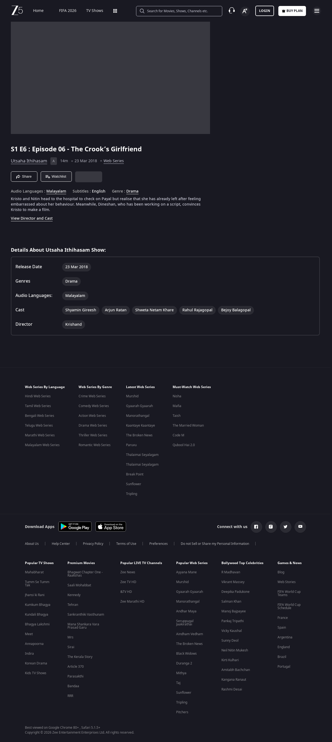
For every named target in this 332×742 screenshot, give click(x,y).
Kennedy (73, 595)
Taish (176, 415)
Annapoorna (34, 643)
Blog (281, 572)
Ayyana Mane (186, 572)
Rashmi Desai (231, 689)
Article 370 (75, 666)
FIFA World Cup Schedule (289, 606)
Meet (29, 634)
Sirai (70, 647)
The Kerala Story (79, 656)
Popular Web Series (192, 563)
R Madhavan (230, 572)
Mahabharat (34, 572)
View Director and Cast (32, 218)
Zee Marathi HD (132, 601)
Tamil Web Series (38, 406)
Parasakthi (75, 676)
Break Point (134, 474)
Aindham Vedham (189, 634)
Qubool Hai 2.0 (184, 445)
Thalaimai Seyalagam (142, 454)
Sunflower (133, 484)
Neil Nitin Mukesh (234, 650)
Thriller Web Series (93, 435)
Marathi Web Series (40, 435)
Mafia (177, 406)
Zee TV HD (128, 582)
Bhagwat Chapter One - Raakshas (85, 574)
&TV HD (126, 591)
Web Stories (287, 582)
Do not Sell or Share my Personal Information (215, 543)
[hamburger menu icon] (316, 11)
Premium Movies (81, 563)
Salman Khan (231, 601)
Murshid (132, 396)
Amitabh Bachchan (235, 669)
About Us (32, 543)
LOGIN (264, 10)
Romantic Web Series (95, 445)
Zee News (127, 572)
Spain (282, 627)
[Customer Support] (232, 10)
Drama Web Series (93, 425)
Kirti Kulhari (230, 660)
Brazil (282, 656)
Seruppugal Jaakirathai (185, 623)
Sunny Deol (229, 640)
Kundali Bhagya (36, 614)
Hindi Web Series (38, 396)
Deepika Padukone (235, 591)
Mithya (181, 673)
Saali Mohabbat (79, 585)
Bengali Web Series (39, 415)
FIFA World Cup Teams (289, 593)
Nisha (177, 396)
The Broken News (139, 435)
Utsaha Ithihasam (29, 161)
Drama (132, 191)
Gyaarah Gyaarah (139, 406)
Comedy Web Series (94, 406)
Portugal (284, 666)
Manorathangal (137, 415)
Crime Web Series (92, 396)
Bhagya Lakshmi (37, 624)
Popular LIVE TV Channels (141, 563)
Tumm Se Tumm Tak (37, 584)
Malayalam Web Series (42, 445)
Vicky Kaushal (231, 630)
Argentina (285, 637)
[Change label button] (245, 11)
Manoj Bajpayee (233, 611)
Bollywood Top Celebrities (242, 563)
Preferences (158, 543)
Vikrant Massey (232, 582)
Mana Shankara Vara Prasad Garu (83, 626)
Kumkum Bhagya (37, 604)
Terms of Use (126, 543)
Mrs (70, 637)
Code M (178, 435)
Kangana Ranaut (233, 679)
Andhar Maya (186, 611)
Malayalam (56, 191)
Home (34, 11)
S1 (15, 149)
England (284, 647)
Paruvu (131, 445)
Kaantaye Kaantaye (140, 425)
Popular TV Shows (39, 563)
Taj (178, 682)
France (283, 617)
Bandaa (73, 686)
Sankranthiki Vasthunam (85, 614)
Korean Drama (36, 663)
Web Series (114, 161)
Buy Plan (292, 10)
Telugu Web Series (39, 425)
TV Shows (90, 11)
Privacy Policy (93, 543)
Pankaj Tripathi (232, 621)
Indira (29, 653)
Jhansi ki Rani (34, 595)
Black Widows (186, 653)
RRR (70, 695)
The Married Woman (188, 425)
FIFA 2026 (61, 11)
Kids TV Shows (35, 673)
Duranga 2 (184, 663)
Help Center (61, 543)
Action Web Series (92, 415)
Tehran (72, 604)
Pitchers (182, 712)
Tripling (131, 493)
